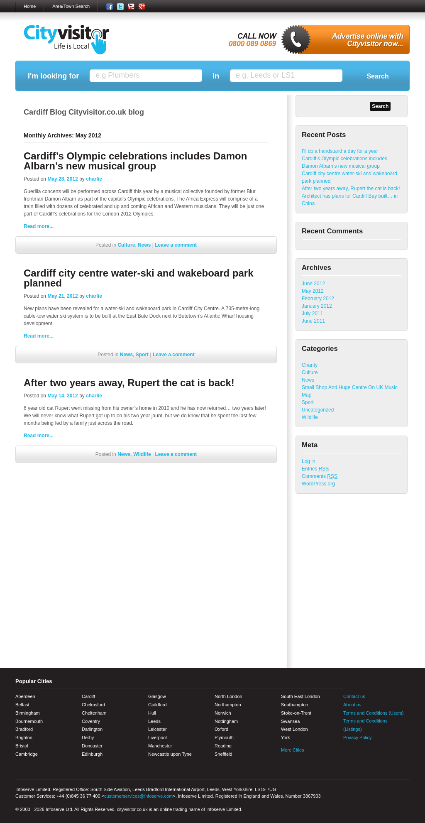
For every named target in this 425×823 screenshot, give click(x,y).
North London (228, 696)
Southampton (294, 704)
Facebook (349, 754)
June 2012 (313, 284)
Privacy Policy (357, 737)
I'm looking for (53, 76)
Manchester (160, 745)
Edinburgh (92, 754)
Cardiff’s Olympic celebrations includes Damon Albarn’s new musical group (135, 160)
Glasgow (157, 696)
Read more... (39, 226)
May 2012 (313, 291)
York (285, 737)
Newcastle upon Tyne (170, 754)
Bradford (24, 729)
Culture (126, 245)
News (144, 245)
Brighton (23, 737)
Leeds (154, 721)
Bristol (21, 745)
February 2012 (318, 298)
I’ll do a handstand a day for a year (340, 151)
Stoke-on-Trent (296, 712)
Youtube (378, 754)
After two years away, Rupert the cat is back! (129, 382)
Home (30, 6)
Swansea (290, 721)
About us (352, 704)
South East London (300, 696)
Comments (319, 476)
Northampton (228, 704)
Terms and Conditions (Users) (373, 712)
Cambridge (26, 754)
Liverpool (157, 737)
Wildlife (142, 454)
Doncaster (92, 745)
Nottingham (226, 721)
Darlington (92, 729)
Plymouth (224, 737)
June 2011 (313, 321)
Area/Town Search (71, 6)
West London (294, 729)
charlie (94, 179)
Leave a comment (176, 245)
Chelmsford (93, 704)
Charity (310, 365)
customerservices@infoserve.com (138, 796)
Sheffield (223, 754)
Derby (88, 737)
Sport (142, 355)
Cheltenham (94, 712)
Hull (152, 712)
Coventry (91, 721)
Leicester (157, 729)
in (215, 76)
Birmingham (27, 712)
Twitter (364, 754)
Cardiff (88, 696)
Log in (308, 461)
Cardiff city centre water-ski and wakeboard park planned (139, 278)
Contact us (354, 696)
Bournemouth (29, 721)
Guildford (157, 704)
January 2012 (317, 306)
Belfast (22, 704)
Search (377, 76)
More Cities (292, 749)
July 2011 (312, 313)
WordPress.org (318, 484)
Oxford (221, 729)
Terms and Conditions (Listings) (365, 725)
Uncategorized (318, 410)
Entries (315, 469)
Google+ (393, 754)
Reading (223, 745)
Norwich (223, 712)
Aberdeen (25, 696)
